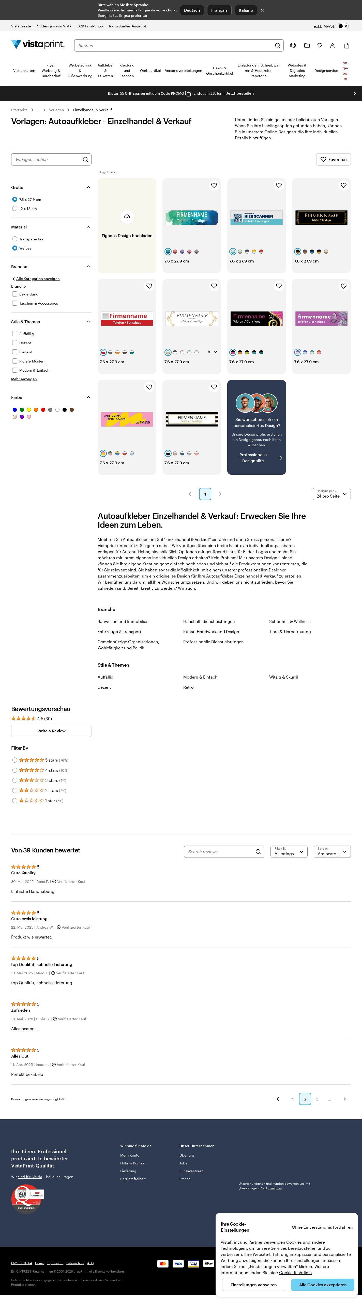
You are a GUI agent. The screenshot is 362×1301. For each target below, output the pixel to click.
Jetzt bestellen (240, 93)
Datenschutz (75, 1263)
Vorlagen (56, 110)
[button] (190, 494)
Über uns (187, 1155)
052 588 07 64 (21, 1263)
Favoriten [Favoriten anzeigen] (333, 159)
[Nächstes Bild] (355, 93)
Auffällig (105, 676)
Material (19, 226)
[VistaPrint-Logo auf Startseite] (38, 45)
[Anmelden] (332, 45)
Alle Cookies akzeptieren (323, 1284)
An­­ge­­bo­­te (345, 70)
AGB (90, 1263)
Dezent (104, 687)
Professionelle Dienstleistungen (213, 641)
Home (39, 1263)
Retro (188, 687)
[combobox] (175, 45)
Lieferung (128, 1171)
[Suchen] (278, 45)
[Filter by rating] (289, 852)
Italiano (246, 10)
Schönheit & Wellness (290, 621)
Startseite (19, 110)
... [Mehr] (38, 110)
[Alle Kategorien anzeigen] (35, 279)
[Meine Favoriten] (319, 45)
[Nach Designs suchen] (85, 159)
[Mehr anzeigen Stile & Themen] (24, 379)
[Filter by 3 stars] (14, 780)
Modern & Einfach (200, 676)
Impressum (55, 1263)
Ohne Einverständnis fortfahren (322, 1227)
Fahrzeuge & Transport (119, 631)
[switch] (331, 26)
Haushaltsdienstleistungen (209, 621)
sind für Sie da (30, 1177)
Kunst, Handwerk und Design (211, 631)
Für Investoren (191, 1171)
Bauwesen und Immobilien (123, 621)
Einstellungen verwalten (254, 1284)
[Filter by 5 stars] (14, 760)
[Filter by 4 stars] (14, 770)
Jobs (183, 1163)
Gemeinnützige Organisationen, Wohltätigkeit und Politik (128, 644)
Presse (184, 1179)
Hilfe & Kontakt (133, 1163)
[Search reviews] (220, 852)
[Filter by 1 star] (14, 800)
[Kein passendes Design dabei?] (256, 427)
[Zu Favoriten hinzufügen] (214, 185)
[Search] (258, 852)
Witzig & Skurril (283, 676)
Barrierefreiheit (133, 1179)
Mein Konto (129, 1155)
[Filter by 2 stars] (14, 790)
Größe (17, 187)
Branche (19, 266)
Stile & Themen (25, 321)
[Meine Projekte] (307, 45)
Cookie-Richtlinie (295, 1272)
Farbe (16, 397)
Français (219, 10)
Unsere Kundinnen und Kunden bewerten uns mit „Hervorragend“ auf (274, 1186)
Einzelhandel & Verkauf (92, 110)
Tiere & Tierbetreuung (290, 631)
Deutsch (192, 10)
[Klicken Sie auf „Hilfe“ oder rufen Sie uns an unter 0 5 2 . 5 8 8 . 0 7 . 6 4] (293, 45)
